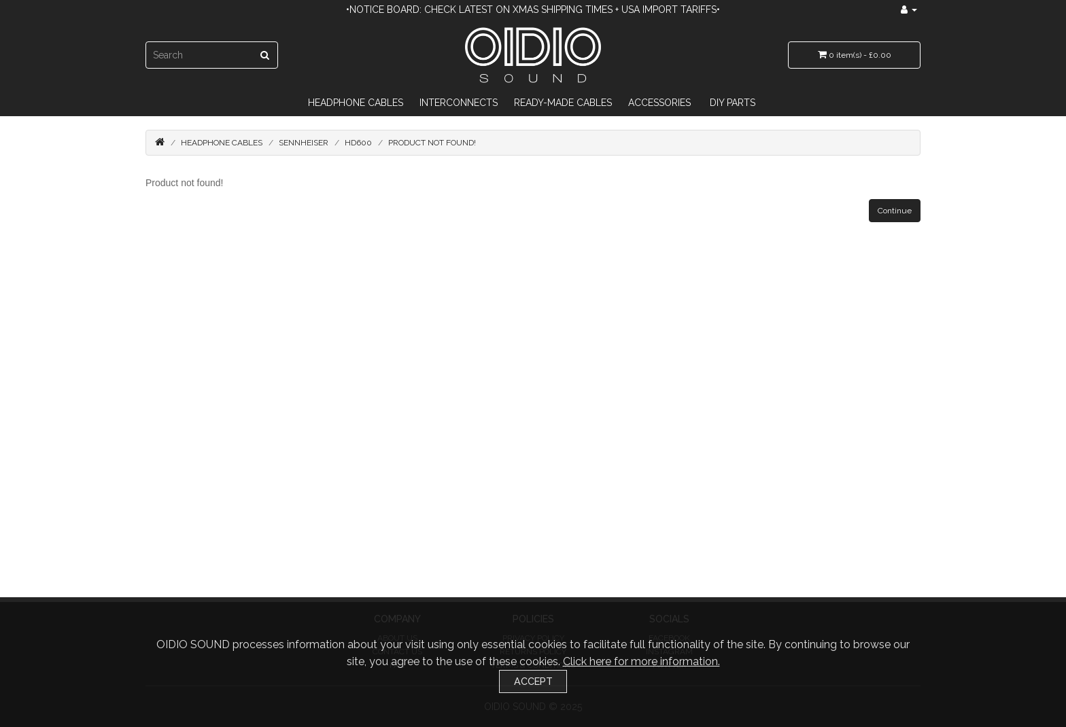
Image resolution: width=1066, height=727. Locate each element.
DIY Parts (732, 102)
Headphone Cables (355, 102)
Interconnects (458, 102)
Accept (533, 681)
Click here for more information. (641, 661)
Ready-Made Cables (563, 102)
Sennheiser (303, 142)
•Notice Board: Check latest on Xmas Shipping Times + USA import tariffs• (533, 9)
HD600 (358, 142)
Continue (895, 210)
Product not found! (432, 142)
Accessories (659, 102)
